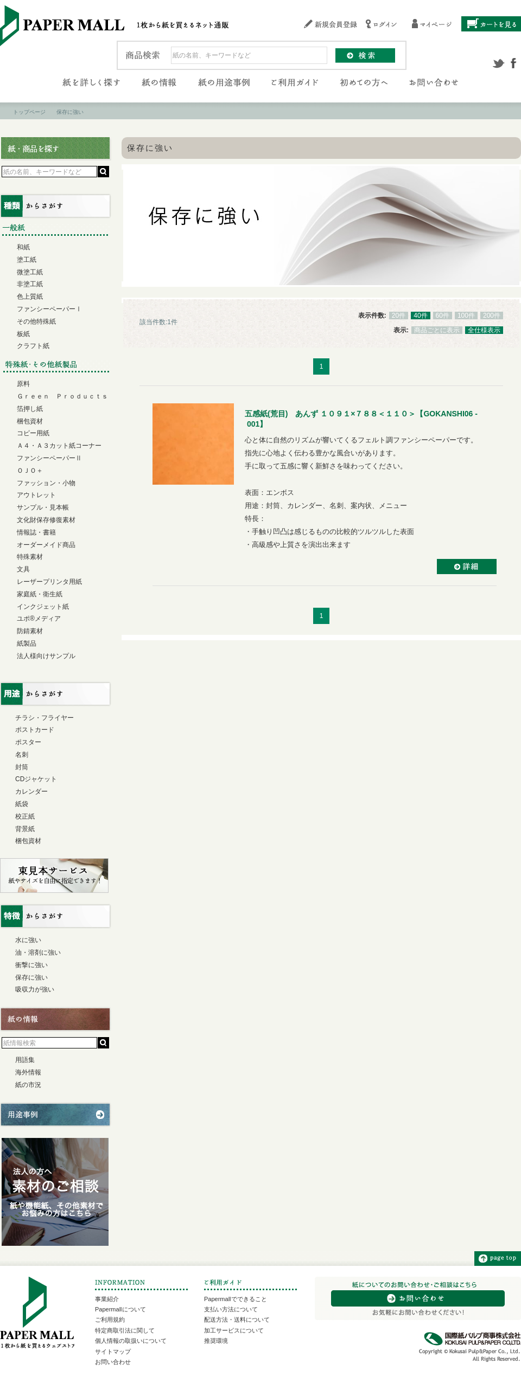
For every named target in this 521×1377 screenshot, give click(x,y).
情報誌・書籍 (36, 532)
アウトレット (36, 495)
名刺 (21, 754)
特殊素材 (30, 557)
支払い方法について (231, 1309)
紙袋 (21, 804)
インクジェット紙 (43, 606)
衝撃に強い (31, 965)
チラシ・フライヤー (44, 718)
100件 (466, 315)
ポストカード (34, 729)
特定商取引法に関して (125, 1330)
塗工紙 (26, 259)
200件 (491, 315)
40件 (420, 315)
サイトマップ (113, 1351)
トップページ (29, 112)
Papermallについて (120, 1309)
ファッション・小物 (46, 483)
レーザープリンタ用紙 (49, 581)
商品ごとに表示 (437, 330)
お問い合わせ (113, 1362)
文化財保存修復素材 (46, 520)
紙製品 (26, 643)
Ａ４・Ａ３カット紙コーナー (59, 445)
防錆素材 (30, 631)
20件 (398, 315)
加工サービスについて (234, 1330)
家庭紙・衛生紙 (39, 594)
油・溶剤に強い (38, 952)
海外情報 (28, 1072)
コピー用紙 (33, 433)
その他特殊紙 (36, 321)
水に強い (28, 940)
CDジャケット (36, 779)
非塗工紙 (30, 284)
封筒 (21, 767)
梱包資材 (30, 421)
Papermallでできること (235, 1299)
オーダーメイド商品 (46, 545)
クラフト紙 (33, 346)
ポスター (28, 742)
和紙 (23, 247)
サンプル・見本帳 (43, 507)
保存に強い (31, 977)
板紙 (23, 334)
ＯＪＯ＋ (30, 470)
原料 (23, 384)
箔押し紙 (30, 409)
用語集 (25, 1060)
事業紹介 (107, 1299)
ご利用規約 (110, 1319)
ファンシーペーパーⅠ (49, 309)
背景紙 (25, 829)
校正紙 (25, 816)
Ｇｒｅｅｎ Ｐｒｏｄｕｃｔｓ (62, 396)
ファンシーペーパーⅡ (49, 458)
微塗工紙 (30, 272)
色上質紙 (30, 296)
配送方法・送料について (237, 1319)
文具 (23, 569)
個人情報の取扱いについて (131, 1340)
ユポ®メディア (39, 618)
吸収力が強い (34, 989)
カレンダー (31, 791)
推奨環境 (216, 1340)
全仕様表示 (484, 330)
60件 (442, 315)
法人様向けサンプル (46, 656)
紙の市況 (28, 1085)
